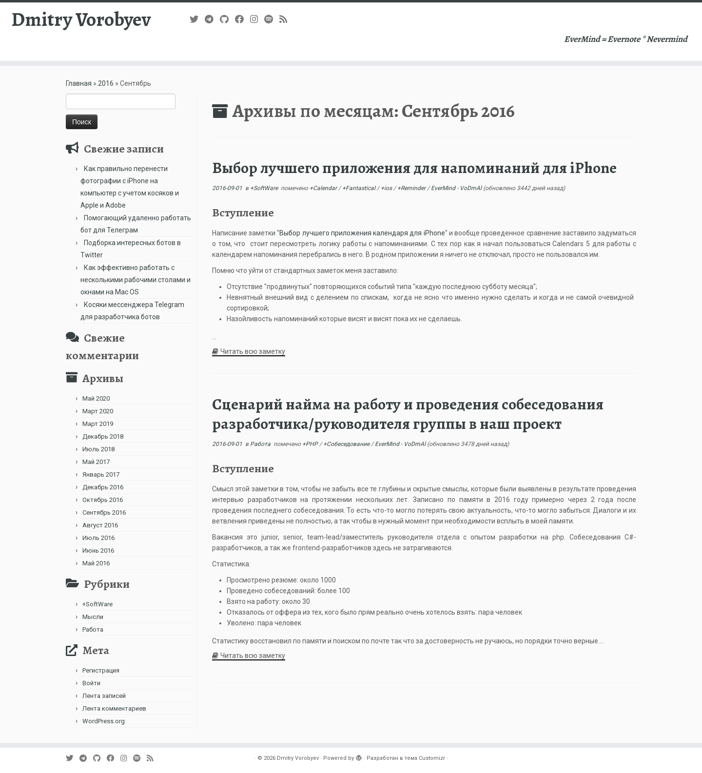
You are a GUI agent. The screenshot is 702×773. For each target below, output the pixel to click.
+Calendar (324, 188)
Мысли (92, 616)
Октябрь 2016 (102, 499)
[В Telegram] (212, 19)
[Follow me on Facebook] (242, 19)
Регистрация (100, 670)
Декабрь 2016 (102, 487)
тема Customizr (425, 758)
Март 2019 (97, 423)
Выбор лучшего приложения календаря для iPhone (362, 233)
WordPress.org (103, 721)
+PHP (310, 444)
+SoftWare (97, 604)
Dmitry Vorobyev (81, 19)
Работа (92, 629)
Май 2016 (96, 563)
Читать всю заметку (252, 351)
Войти (91, 683)
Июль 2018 (98, 449)
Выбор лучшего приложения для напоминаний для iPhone (414, 167)
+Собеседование (347, 444)
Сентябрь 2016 (104, 512)
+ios (387, 188)
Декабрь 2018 (102, 436)
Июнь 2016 (98, 550)
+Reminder (412, 188)
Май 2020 (96, 398)
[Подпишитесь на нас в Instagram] (257, 19)
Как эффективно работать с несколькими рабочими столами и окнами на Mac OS (135, 280)
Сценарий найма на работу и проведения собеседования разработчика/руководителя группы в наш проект (408, 413)
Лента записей (104, 695)
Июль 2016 (98, 537)
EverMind (444, 188)
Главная (79, 83)
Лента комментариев (114, 708)
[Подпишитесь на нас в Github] (227, 19)
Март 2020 (97, 411)
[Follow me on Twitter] (197, 19)
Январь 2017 (100, 474)
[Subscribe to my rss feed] (286, 19)
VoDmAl (471, 188)
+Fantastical (359, 188)
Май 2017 (96, 461)
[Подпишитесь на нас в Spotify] (271, 19)
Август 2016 (100, 525)
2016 (106, 83)
